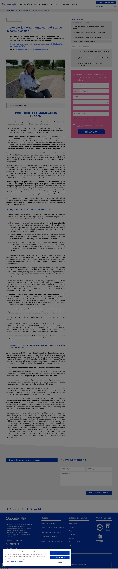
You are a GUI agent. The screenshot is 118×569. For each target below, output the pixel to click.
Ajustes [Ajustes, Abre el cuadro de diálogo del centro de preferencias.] (60, 562)
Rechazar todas (60, 557)
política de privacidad (17, 561)
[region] (37, 557)
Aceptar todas (60, 553)
